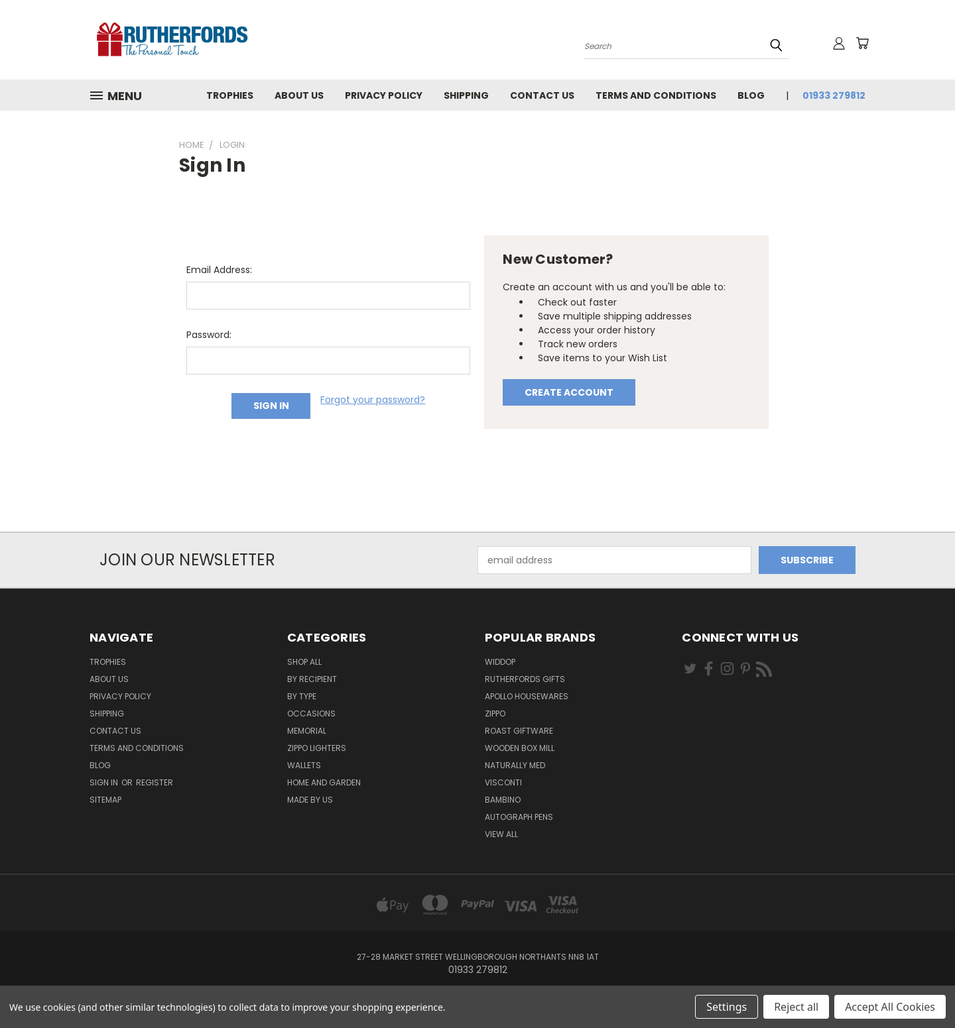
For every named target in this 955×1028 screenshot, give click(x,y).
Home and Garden (324, 782)
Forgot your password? (372, 399)
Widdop (500, 661)
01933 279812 (833, 95)
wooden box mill (519, 748)
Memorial (306, 730)
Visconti (503, 782)
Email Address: (219, 269)
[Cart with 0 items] (862, 43)
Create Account (569, 392)
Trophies (229, 95)
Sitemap (105, 799)
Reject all (796, 1006)
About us (299, 95)
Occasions (311, 713)
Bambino (503, 799)
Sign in (105, 782)
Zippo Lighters (316, 748)
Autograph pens (519, 817)
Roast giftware (519, 730)
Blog (751, 95)
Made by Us (310, 799)
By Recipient (312, 679)
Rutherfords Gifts (525, 679)
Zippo (495, 713)
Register (154, 782)
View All (501, 834)
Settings (726, 1006)
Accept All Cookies (890, 1006)
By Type (301, 696)
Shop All (304, 661)
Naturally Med (515, 765)
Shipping (466, 95)
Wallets (304, 765)
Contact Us (542, 95)
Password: (208, 334)
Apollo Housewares (526, 696)
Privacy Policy (383, 95)
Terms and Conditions (656, 95)
